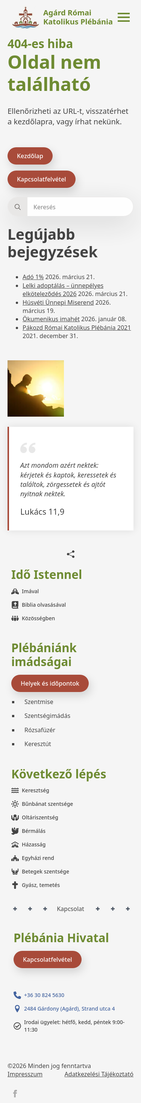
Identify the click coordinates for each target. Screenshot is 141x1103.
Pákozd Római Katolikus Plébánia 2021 (77, 327)
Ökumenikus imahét (51, 319)
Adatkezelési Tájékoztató (99, 1074)
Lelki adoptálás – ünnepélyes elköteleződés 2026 (63, 289)
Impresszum (25, 1074)
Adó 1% (33, 277)
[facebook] (15, 1093)
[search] (17, 207)
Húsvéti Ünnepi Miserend (58, 302)
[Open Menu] (124, 17)
